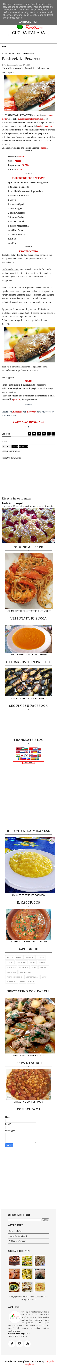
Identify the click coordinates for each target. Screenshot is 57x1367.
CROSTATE (10, 962)
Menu (4, 46)
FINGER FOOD (21, 962)
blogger (7, 446)
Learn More (25, 22)
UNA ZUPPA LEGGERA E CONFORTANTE (28, 653)
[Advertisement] (28, 796)
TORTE (22, 982)
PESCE (34, 967)
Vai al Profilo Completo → (19, 1333)
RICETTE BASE (11, 972)
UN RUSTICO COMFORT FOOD (28, 1100)
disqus (15, 446)
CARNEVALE (29, 957)
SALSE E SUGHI (12, 982)
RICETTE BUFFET (25, 972)
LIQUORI (42, 962)
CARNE (18, 957)
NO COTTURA (11, 967)
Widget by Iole (28, 762)
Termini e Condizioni (18, 1236)
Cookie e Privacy (16, 1231)
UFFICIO (31, 982)
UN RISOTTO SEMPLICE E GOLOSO (30, 893)
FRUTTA (32, 962)
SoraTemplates (21, 1361)
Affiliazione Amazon (17, 1241)
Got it (36, 22)
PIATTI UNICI (44, 967)
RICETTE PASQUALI (32, 977)
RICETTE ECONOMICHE (14, 977)
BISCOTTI (10, 957)
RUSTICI (44, 977)
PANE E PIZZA (23, 967)
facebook (23, 446)
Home (4, 53)
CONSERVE (40, 957)
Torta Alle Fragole (13, 503)
